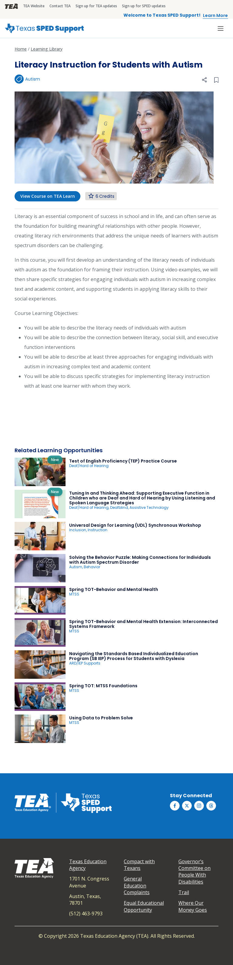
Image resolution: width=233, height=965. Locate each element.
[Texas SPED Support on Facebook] (175, 806)
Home (21, 49)
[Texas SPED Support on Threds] (211, 806)
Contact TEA (60, 5)
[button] (204, 79)
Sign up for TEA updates (96, 5)
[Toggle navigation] (220, 28)
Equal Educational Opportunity (144, 906)
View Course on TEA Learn (47, 196)
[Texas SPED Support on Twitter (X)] (187, 806)
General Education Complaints (137, 885)
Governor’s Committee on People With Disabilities (194, 871)
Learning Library (46, 49)
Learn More (215, 15)
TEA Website (34, 5)
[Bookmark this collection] (216, 79)
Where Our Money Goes (192, 906)
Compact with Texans (139, 864)
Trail (183, 892)
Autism (32, 79)
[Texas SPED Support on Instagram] (199, 806)
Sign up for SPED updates (144, 5)
